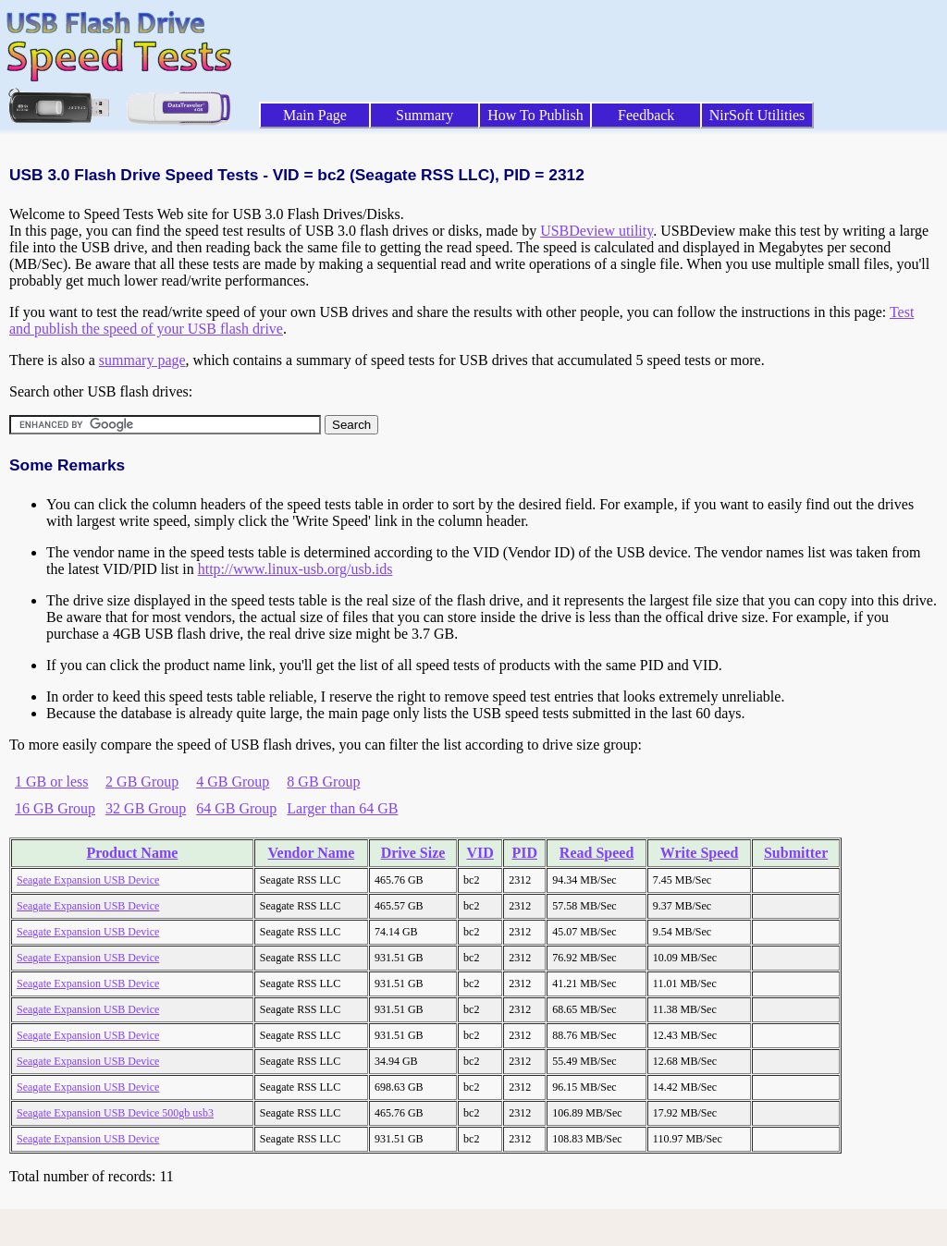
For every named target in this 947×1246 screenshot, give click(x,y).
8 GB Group (323, 781)
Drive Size (413, 853)
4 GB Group (232, 781)
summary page (142, 360)
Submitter (796, 853)
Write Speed (699, 853)
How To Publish (535, 115)
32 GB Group (145, 808)
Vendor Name (311, 853)
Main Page (315, 115)
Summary (424, 115)
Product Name (132, 853)
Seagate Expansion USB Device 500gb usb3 (115, 1112)
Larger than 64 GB (342, 808)
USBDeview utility (596, 230)
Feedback (646, 115)
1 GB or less (52, 781)
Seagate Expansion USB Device (88, 879)
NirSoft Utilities (757, 115)
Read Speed (596, 853)
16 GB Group (55, 808)
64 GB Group (236, 808)
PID (524, 853)
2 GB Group (141, 781)
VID (479, 853)
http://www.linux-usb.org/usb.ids (295, 569)
